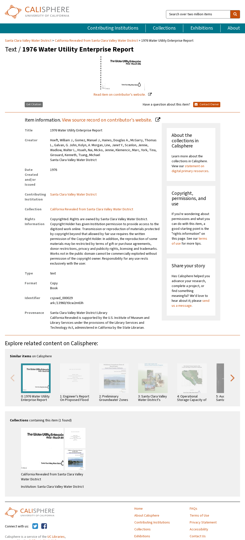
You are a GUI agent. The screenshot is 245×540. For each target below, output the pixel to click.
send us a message (190, 303)
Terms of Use (199, 515)
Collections (164, 28)
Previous (12, 377)
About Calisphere (146, 515)
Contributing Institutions (112, 28)
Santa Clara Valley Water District (28, 40)
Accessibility (199, 529)
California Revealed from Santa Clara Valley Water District (96, 40)
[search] (235, 14)
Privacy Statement (203, 522)
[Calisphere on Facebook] (44, 526)
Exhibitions (201, 28)
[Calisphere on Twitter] (35, 526)
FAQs (193, 508)
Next (232, 377)
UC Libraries (56, 536)
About (234, 28)
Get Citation (33, 104)
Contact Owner (207, 104)
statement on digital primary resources (190, 169)
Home (138, 508)
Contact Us (198, 536)
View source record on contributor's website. (107, 120)
